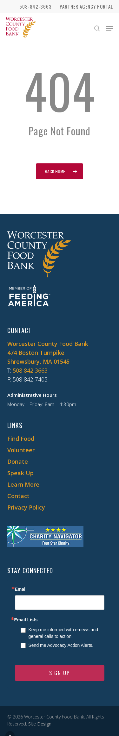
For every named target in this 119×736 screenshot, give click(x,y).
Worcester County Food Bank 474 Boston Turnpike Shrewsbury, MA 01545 (47, 352)
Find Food (20, 438)
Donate (17, 461)
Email (21, 589)
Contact (18, 496)
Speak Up (20, 473)
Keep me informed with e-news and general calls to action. (63, 633)
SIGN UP (59, 673)
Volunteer (21, 450)
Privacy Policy (26, 507)
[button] (109, 28)
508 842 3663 (30, 370)
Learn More (23, 484)
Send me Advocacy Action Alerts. (61, 645)
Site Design (39, 724)
